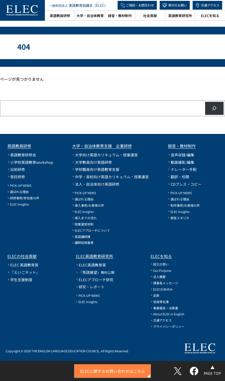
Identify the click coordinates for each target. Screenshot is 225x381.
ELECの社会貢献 (22, 256)
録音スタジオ (179, 218)
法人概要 (159, 277)
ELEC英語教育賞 (92, 265)
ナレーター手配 (184, 169)
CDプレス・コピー (186, 184)
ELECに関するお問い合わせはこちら (112, 371)
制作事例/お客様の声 (185, 205)
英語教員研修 (19, 146)
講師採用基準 (84, 243)
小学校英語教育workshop (31, 162)
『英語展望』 (96, 272)
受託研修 (17, 177)
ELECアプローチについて (92, 230)
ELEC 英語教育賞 (24, 265)
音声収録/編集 (182, 155)
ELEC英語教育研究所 (94, 256)
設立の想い (161, 264)
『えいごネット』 (25, 272)
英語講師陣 (82, 237)
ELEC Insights (19, 204)
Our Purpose (162, 270)
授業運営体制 (84, 224)
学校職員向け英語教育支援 (97, 169)
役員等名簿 (161, 302)
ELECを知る (161, 256)
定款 (156, 295)
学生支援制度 (21, 280)
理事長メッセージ (165, 283)
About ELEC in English (168, 314)
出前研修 (17, 169)
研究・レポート (92, 287)
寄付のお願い (177, 5)
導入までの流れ (86, 218)
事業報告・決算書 (165, 308)
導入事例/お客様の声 (89, 205)
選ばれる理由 (19, 192)
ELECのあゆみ (163, 289)
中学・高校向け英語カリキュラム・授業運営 (112, 177)
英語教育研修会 (23, 155)
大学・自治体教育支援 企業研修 (102, 146)
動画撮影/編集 (182, 162)
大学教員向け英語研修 (93, 162)
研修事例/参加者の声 (24, 198)
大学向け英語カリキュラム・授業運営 (106, 155)
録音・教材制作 (182, 146)
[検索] (214, 108)
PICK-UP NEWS (21, 185)
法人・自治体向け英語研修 (97, 184)
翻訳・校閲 (180, 177)
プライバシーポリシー (168, 326)
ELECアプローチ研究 (96, 280)
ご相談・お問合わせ (140, 5)
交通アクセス (210, 5)
